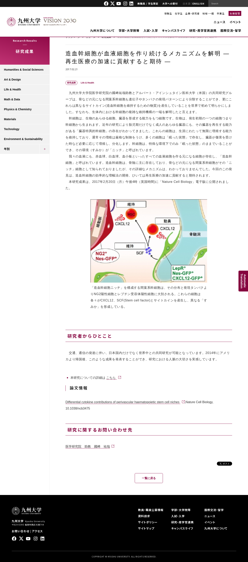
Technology (11, 129)
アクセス (37, 531)
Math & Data (12, 99)
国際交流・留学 (230, 30)
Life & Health (12, 89)
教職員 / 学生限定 (147, 3)
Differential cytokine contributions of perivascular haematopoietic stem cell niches (122, 402)
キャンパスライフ (173, 30)
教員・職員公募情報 (150, 510)
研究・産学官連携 (182, 522)
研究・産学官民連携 (202, 30)
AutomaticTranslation (243, 281)
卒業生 (221, 13)
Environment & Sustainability (23, 139)
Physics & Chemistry (18, 109)
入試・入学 (150, 30)
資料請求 (144, 516)
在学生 (179, 13)
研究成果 (106, 37)
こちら (111, 377)
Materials (10, 119)
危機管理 (235, 13)
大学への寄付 (170, 3)
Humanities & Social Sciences (23, 69)
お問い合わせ (20, 531)
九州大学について (102, 30)
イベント (235, 22)
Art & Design (12, 79)
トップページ (72, 37)
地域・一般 (208, 13)
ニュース (220, 22)
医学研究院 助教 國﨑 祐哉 (87, 446)
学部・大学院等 (129, 30)
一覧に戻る (149, 478)
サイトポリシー (148, 522)
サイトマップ (146, 528)
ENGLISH (198, 3)
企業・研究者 (192, 13)
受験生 (168, 13)
